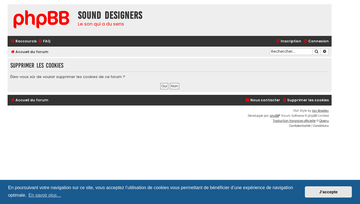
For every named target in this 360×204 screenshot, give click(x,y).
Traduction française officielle (294, 121)
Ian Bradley (320, 111)
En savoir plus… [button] (44, 195)
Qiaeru (324, 121)
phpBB (274, 116)
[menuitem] (44, 41)
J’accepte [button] (328, 192)
